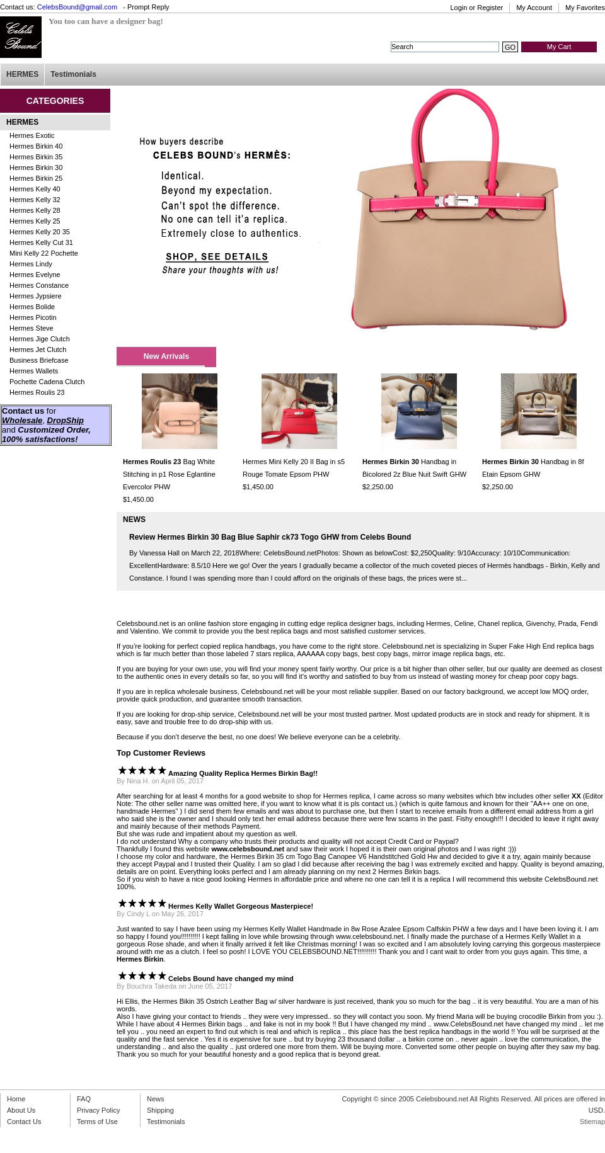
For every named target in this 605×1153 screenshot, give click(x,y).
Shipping (160, 1110)
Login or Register (476, 7)
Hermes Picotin (33, 317)
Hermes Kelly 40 (34, 189)
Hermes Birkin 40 (35, 146)
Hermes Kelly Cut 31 (41, 242)
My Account (534, 7)
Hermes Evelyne (34, 274)
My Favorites (585, 7)
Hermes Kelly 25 (34, 221)
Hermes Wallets (33, 371)
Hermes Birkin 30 (35, 167)
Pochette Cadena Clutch (46, 381)
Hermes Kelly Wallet (275, 929)
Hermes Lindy (30, 264)
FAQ (84, 1099)
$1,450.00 (138, 499)
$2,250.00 (377, 487)
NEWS (134, 519)
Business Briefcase (39, 360)
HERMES (22, 74)
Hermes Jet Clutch (37, 349)
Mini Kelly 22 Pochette (43, 253)
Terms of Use (97, 1121)
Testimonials (73, 74)
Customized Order (53, 430)
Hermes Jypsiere (35, 296)
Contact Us (24, 1121)
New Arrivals (166, 356)
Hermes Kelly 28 (34, 210)
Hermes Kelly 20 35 (39, 232)
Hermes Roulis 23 (36, 392)
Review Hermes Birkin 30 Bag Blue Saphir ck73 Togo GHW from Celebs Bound (270, 537)
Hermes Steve (31, 328)
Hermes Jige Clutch (39, 339)
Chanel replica (500, 623)
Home (16, 1099)
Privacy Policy (98, 1110)
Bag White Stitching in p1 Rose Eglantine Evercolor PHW (169, 474)
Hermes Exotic (32, 135)
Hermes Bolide (32, 306)
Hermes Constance (39, 285)
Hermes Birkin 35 (35, 157)
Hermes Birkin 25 (35, 178)
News (155, 1099)
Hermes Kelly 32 (34, 199)
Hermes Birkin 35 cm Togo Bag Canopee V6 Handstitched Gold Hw (334, 856)
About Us (21, 1110)
